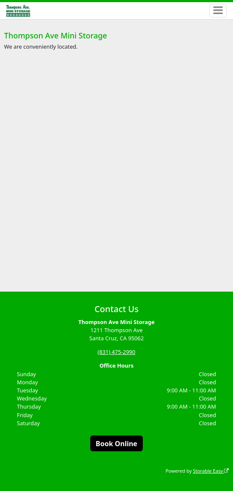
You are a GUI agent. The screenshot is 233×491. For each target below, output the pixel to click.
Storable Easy (211, 471)
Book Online (116, 443)
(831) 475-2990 (116, 352)
